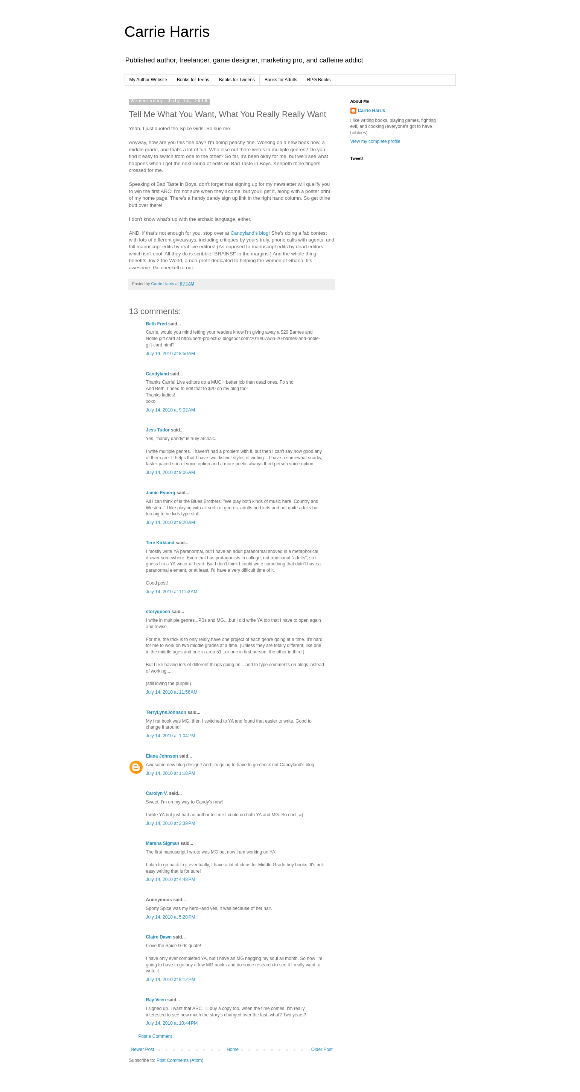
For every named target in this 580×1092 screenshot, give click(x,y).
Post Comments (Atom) (180, 1060)
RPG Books (319, 79)
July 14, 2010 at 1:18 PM (170, 773)
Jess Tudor (158, 430)
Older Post (322, 1049)
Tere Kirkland (160, 542)
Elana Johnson (162, 756)
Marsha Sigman (163, 843)
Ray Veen (156, 999)
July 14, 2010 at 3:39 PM (170, 823)
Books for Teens (193, 79)
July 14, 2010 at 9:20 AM (170, 522)
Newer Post (142, 1049)
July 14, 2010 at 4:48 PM (170, 879)
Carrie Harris (167, 31)
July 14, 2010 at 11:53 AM (172, 591)
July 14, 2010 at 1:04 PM (170, 735)
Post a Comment (155, 1036)
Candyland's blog (250, 233)
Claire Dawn (159, 937)
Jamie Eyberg (160, 492)
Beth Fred (156, 324)
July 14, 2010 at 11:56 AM (172, 692)
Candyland (157, 374)
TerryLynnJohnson (166, 712)
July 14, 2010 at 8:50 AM (170, 353)
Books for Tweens (237, 79)
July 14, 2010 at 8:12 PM (170, 979)
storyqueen (158, 611)
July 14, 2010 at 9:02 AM (170, 410)
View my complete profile (375, 141)
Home (233, 1049)
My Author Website (148, 79)
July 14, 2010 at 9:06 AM (170, 472)
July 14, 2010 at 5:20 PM (170, 917)
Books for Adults (281, 79)
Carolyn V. (157, 793)
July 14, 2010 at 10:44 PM (172, 1023)
